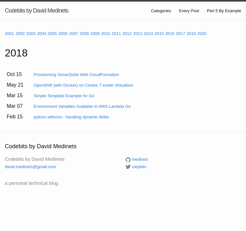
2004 (41, 33)
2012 (127, 33)
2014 (148, 33)
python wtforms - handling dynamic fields (71, 117)
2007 (73, 33)
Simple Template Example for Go (64, 95)
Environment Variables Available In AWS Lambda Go (82, 106)
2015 (159, 33)
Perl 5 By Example (224, 10)
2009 (95, 33)
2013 (138, 33)
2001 (9, 33)
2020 (202, 33)
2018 (191, 33)
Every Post (189, 10)
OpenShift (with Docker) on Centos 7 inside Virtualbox (83, 85)
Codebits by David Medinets (36, 10)
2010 (105, 33)
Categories (161, 10)
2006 (63, 33)
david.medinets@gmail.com (30, 166)
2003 (31, 33)
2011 (116, 33)
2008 (84, 33)
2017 (180, 33)
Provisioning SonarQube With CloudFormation (76, 74)
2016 (170, 33)
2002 (20, 33)
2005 (52, 33)
